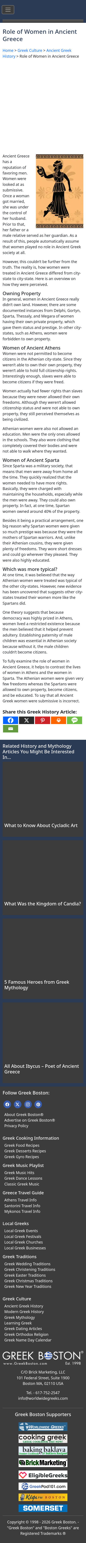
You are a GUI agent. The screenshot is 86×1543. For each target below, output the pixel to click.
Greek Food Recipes (21, 1145)
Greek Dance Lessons (23, 1178)
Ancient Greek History (23, 1306)
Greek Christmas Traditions (28, 1280)
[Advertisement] (43, 105)
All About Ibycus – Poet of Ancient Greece (41, 1069)
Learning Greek (18, 1323)
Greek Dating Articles (23, 1328)
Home (8, 50)
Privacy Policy (16, 1125)
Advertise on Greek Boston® (29, 1120)
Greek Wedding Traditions (27, 1263)
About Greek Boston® (23, 1114)
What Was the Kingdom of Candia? (42, 903)
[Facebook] (10, 720)
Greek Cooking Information (31, 1138)
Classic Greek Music (21, 1184)
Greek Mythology (19, 1317)
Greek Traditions (20, 1256)
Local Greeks (16, 1223)
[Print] (58, 720)
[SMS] (74, 720)
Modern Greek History (24, 1311)
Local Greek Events (21, 1230)
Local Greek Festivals (22, 1236)
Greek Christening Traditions (29, 1269)
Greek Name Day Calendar (27, 1340)
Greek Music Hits (19, 1172)
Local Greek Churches (23, 1242)
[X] (26, 720)
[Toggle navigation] (8, 9)
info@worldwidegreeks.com (43, 1398)
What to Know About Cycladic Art (41, 825)
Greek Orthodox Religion (26, 1334)
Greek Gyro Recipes (21, 1156)
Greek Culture (30, 50)
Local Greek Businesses (25, 1247)
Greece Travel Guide (23, 1193)
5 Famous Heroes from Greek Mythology (36, 985)
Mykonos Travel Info (22, 1211)
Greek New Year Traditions (27, 1286)
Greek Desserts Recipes (25, 1150)
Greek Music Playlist (23, 1165)
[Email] (10, 728)
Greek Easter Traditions (25, 1275)
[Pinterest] (42, 720)
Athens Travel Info (20, 1199)
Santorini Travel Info (22, 1205)
